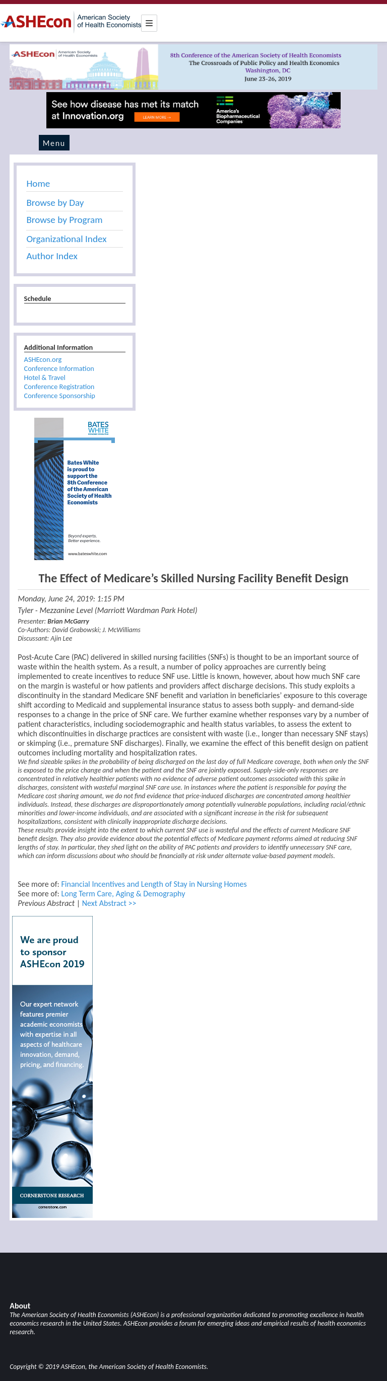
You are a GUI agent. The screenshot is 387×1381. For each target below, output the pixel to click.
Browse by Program (64, 219)
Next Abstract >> (109, 903)
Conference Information (59, 368)
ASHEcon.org (43, 359)
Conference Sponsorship (59, 395)
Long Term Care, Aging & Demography (123, 893)
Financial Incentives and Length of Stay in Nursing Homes (153, 884)
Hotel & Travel (45, 377)
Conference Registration (59, 386)
